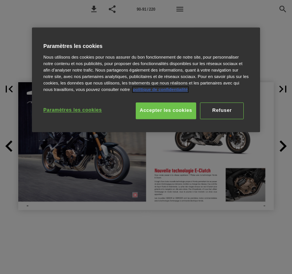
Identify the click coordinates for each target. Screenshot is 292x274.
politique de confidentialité (160, 89)
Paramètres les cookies (72, 110)
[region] (146, 79)
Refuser (222, 110)
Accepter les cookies (166, 110)
